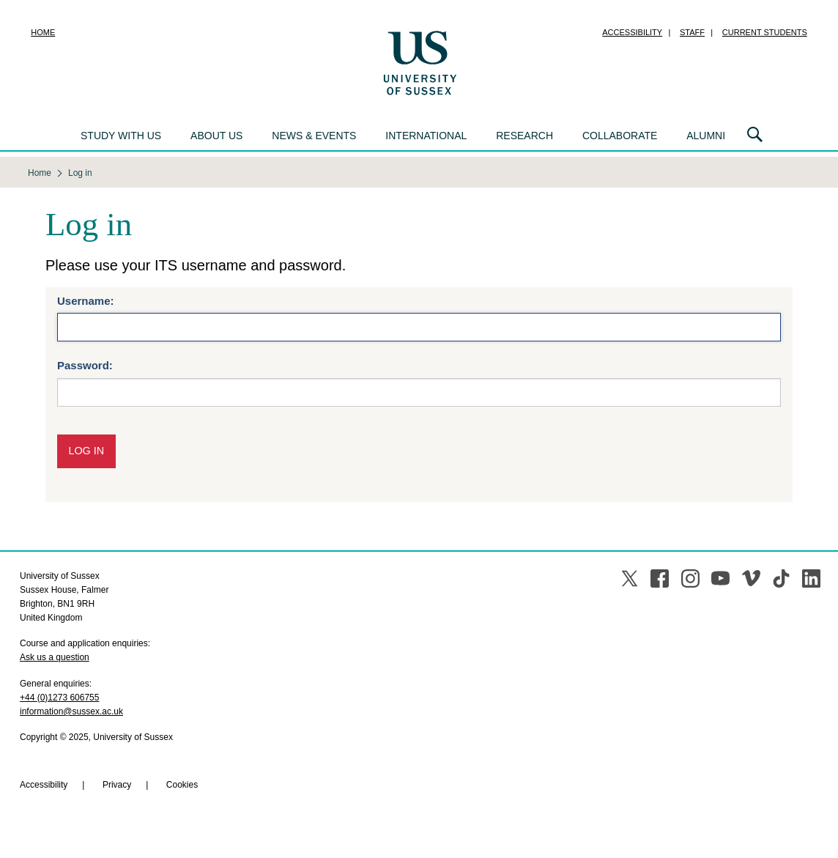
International (426, 135)
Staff (692, 32)
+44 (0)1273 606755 (59, 697)
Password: (85, 365)
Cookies (182, 785)
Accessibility (632, 32)
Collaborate (619, 135)
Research (524, 135)
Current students (764, 32)
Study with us (121, 135)
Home (43, 32)
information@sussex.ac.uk (71, 711)
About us (216, 135)
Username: (85, 301)
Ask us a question (54, 657)
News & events (314, 135)
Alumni (705, 135)
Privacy (117, 785)
